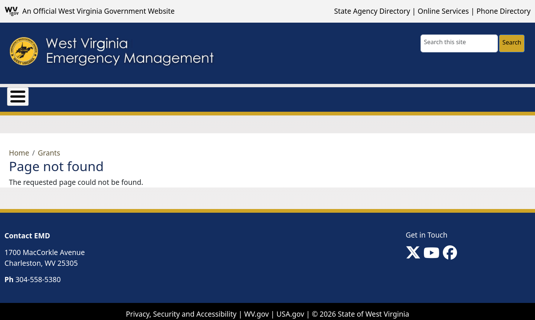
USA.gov (290, 308)
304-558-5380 (38, 274)
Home (19, 147)
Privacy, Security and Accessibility (181, 308)
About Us (22, 95)
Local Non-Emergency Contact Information (334, 95)
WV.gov (256, 308)
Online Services (443, 11)
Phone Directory (503, 11)
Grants (65, 95)
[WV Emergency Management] (111, 53)
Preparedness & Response (204, 95)
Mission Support (118, 95)
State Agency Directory (372, 11)
